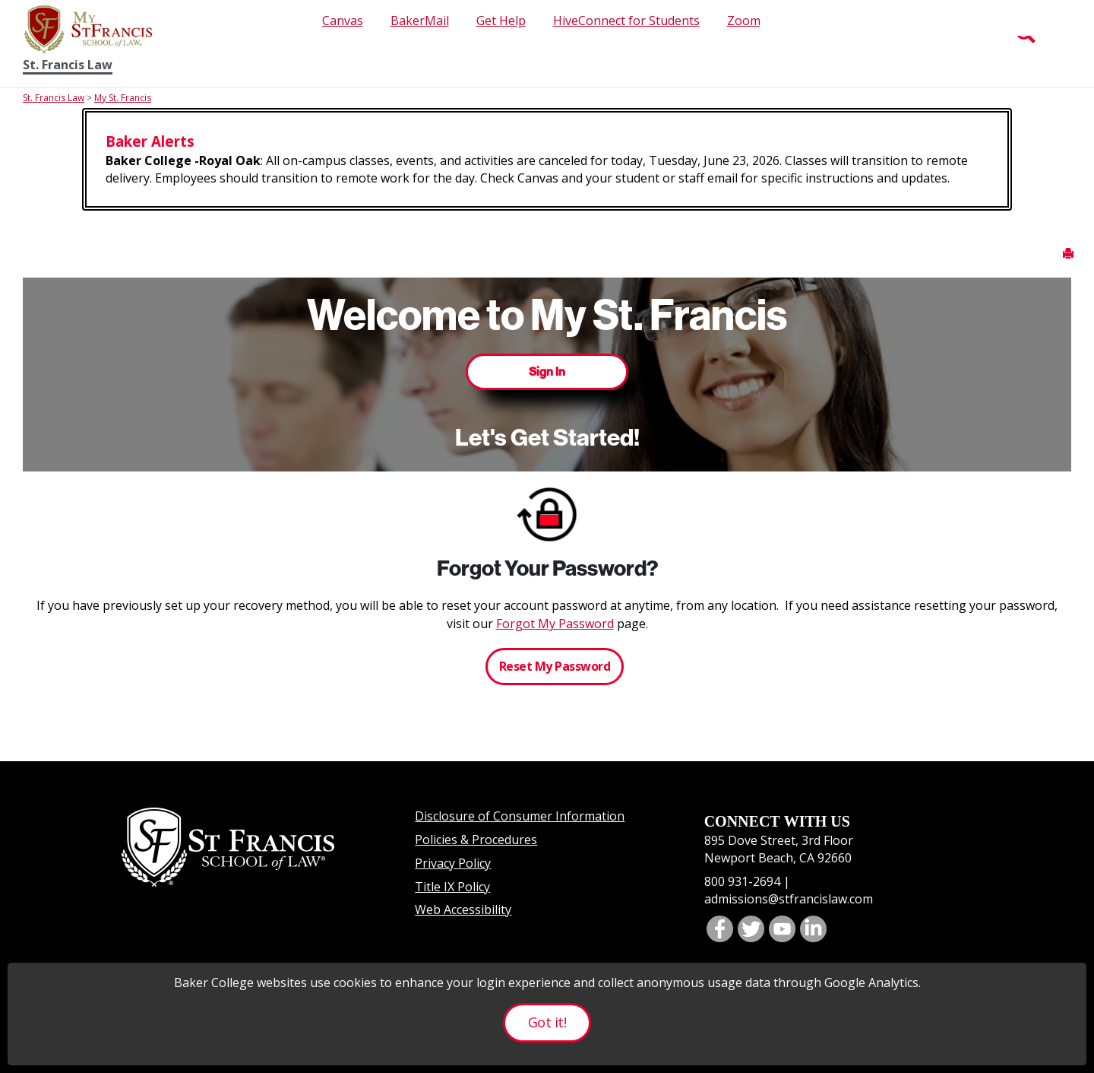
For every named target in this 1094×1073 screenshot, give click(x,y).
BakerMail (419, 20)
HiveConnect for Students (626, 20)
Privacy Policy (453, 863)
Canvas (342, 20)
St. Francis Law (67, 65)
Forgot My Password (555, 623)
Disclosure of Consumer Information (519, 816)
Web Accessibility (463, 909)
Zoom (743, 20)
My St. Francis (122, 97)
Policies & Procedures (476, 839)
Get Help (501, 20)
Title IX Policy (452, 886)
